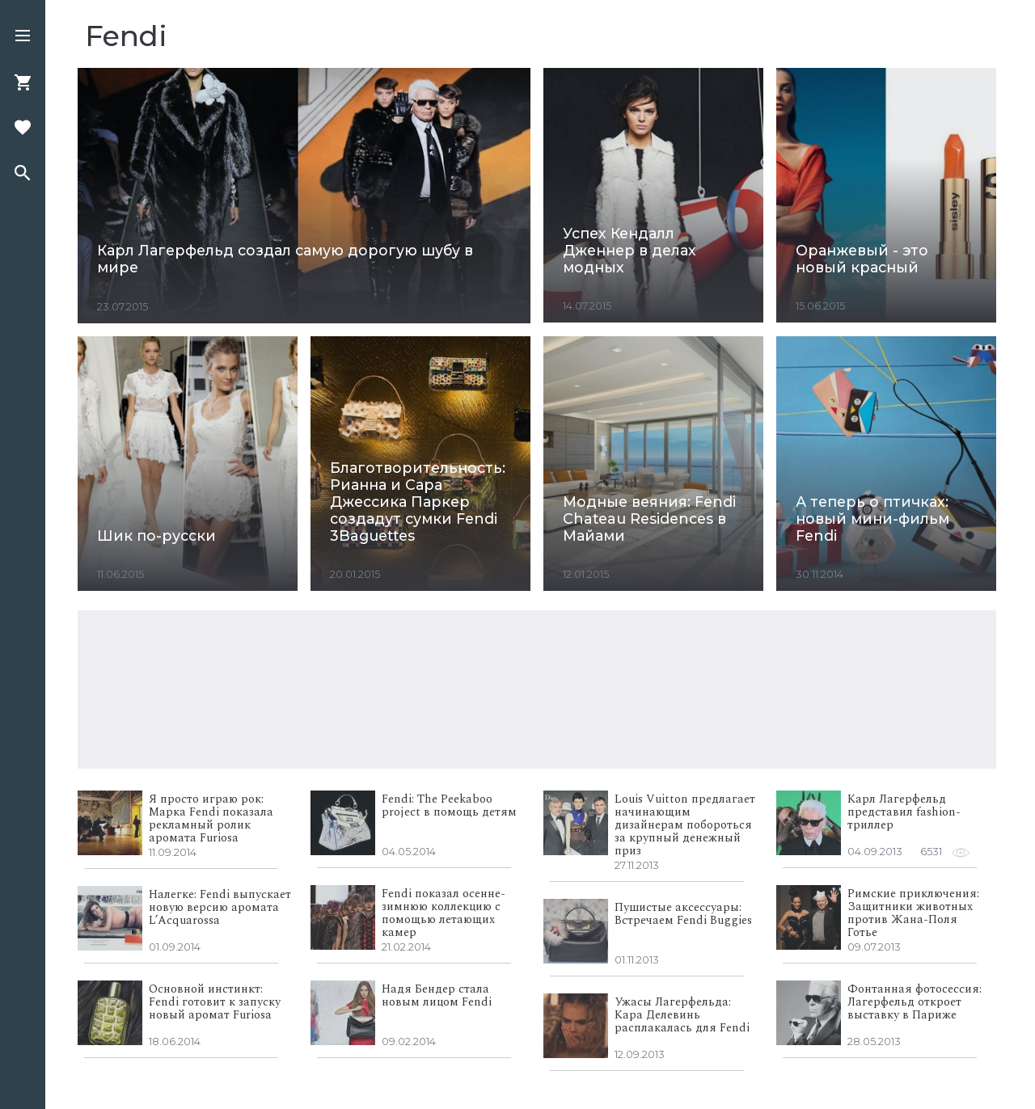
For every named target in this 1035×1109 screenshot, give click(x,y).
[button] (22, 37)
